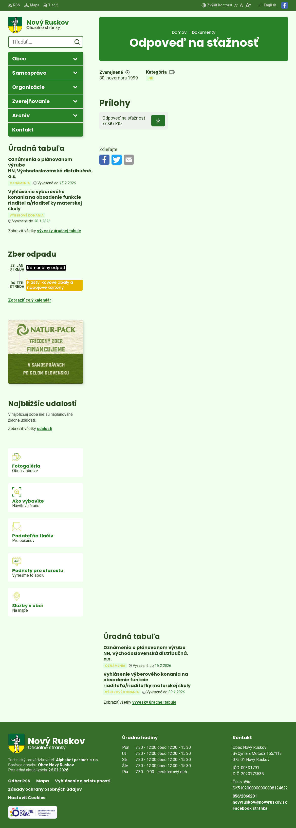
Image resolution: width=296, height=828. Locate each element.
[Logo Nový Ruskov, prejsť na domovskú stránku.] (45, 25)
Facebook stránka (250, 808)
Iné (150, 78)
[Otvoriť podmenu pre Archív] (75, 115)
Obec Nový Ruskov (56, 765)
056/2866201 (245, 796)
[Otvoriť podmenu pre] (75, 59)
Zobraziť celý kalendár (29, 300)
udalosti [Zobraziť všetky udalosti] (44, 428)
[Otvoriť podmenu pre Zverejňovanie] (75, 101)
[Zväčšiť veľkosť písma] (248, 5)
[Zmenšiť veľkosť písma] (236, 5)
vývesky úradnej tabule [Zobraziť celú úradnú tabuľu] (59, 230)
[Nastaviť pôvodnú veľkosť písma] (241, 5)
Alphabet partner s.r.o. (77, 759)
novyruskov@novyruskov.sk (260, 802)
